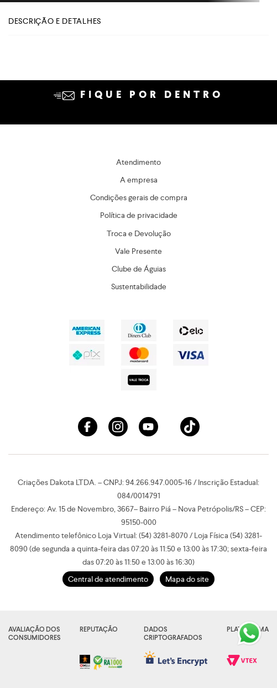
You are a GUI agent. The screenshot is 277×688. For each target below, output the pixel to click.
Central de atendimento (108, 579)
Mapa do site (187, 579)
